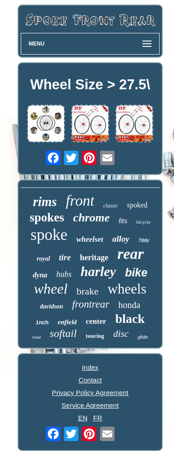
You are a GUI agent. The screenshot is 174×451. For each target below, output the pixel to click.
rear (130, 253)
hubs (64, 274)
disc (120, 333)
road (36, 337)
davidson (51, 306)
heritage (94, 257)
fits (123, 221)
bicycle (143, 222)
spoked (137, 205)
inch (42, 323)
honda (130, 305)
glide (142, 337)
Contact (90, 380)
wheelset (89, 239)
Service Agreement (90, 405)
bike (136, 272)
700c (144, 240)
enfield (67, 322)
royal (43, 258)
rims (45, 201)
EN (82, 418)
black (130, 319)
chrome (91, 217)
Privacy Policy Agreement (90, 392)
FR (97, 418)
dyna (40, 275)
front (80, 201)
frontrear (91, 304)
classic (110, 205)
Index (90, 367)
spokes (47, 217)
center (96, 321)
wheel (51, 289)
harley (98, 271)
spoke (49, 235)
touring (95, 335)
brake (88, 291)
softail (63, 333)
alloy (120, 239)
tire (65, 257)
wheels (127, 289)
